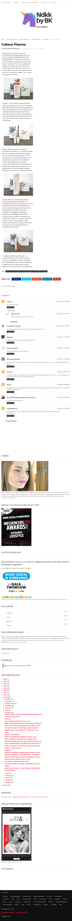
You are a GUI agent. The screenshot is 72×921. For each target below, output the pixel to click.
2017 (5, 692)
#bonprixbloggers (15, 896)
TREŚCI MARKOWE (36, 39)
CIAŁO (18, 899)
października (9, 703)
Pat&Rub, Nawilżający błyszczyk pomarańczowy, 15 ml (23, 741)
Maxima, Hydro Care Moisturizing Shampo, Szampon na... (24, 714)
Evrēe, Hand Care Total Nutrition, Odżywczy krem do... (23, 746)
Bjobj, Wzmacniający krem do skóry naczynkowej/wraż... (24, 723)
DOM (35, 899)
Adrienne (9, 337)
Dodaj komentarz (11, 421)
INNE (50, 899)
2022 (5, 681)
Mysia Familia (15, 314)
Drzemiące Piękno (12, 348)
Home (2, 39)
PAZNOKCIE (18, 902)
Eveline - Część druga (12, 734)
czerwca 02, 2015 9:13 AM (63, 397)
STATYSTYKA (52, 2)
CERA (12, 899)
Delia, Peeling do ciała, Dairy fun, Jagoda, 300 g (20, 739)
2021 (5, 684)
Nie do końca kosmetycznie (17, 665)
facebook (34, 612)
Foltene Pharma (10, 770)
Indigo (7, 732)
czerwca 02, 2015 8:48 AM (63, 384)
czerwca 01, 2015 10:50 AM (63, 301)
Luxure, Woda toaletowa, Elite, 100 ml (17, 759)
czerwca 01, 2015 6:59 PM (63, 313)
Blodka (9, 384)
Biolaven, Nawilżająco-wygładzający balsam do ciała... (23, 752)
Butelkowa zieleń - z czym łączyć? (14, 912)
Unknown (9, 302)
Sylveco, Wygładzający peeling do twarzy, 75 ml (21, 737)
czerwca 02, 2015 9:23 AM (63, 408)
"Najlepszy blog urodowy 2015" (21, 797)
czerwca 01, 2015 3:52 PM (63, 348)
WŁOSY (29, 904)
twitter (34, 616)
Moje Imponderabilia (13, 359)
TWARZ (17, 904)
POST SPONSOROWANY (11, 39)
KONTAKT (15, 2)
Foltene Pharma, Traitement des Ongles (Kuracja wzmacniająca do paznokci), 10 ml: (15, 201)
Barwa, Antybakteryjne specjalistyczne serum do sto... (23, 743)
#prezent (49, 896)
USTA (22, 904)
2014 (5, 785)
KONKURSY (57, 899)
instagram (34, 620)
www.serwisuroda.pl (41, 797)
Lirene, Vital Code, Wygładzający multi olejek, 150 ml (22, 725)
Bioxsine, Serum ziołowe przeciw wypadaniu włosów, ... (23, 757)
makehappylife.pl (12, 408)
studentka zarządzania (14, 326)
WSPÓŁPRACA (45, 39)
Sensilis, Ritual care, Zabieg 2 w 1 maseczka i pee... (22, 730)
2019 (5, 688)
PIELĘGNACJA (27, 902)
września (8, 706)
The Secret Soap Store (12, 716)
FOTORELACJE (42, 899)
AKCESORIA (6, 899)
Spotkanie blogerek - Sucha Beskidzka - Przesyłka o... (23, 755)
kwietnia (8, 775)
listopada (8, 701)
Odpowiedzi (11, 310)
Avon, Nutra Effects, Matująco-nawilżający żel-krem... (23, 764)
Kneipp (7, 766)
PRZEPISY (50, 902)
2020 (5, 686)
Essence (7, 719)
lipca (7, 710)
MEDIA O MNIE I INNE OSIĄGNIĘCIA (30, 2)
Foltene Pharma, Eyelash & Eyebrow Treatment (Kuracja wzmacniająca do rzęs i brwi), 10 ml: (16, 55)
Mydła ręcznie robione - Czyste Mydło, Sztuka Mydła (22, 768)
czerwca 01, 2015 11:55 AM (63, 326)
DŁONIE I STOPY (27, 899)
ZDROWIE (53, 904)
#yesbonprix (58, 896)
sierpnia (8, 708)
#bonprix (5, 896)
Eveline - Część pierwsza (13, 748)
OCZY (10, 902)
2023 (5, 679)
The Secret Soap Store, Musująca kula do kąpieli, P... (22, 728)
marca (7, 778)
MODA (4, 902)
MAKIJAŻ (65, 899)
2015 (5, 697)
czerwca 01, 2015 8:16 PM (63, 371)
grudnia (8, 699)
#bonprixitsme (27, 896)
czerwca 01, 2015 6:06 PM (63, 359)
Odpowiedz (10, 307)
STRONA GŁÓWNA (6, 2)
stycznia (8, 782)
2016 (5, 695)
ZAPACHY (46, 904)
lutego (7, 780)
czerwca (8, 712)
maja (7, 773)
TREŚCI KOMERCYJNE (24, 39)
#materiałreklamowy (38, 896)
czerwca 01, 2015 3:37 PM (63, 337)
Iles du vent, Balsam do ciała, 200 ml (17, 761)
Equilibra (7, 750)
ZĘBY (60, 904)
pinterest (34, 624)
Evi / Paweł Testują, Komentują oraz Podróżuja (21, 397)
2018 (5, 690)
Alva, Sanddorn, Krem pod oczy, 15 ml (17, 721)
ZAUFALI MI (44, 2)
